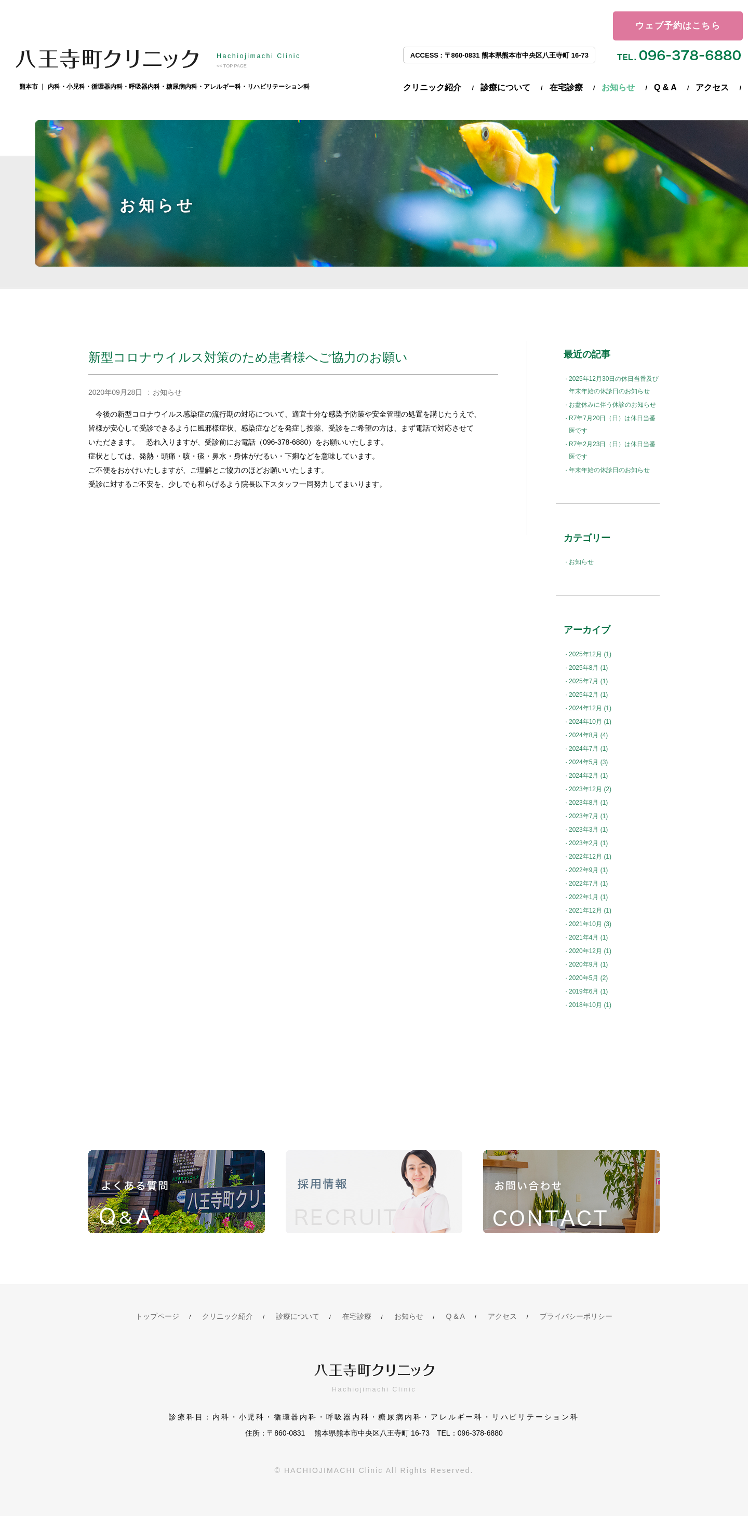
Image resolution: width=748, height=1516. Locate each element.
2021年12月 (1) (590, 910)
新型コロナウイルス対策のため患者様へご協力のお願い (248, 357)
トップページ (157, 1316)
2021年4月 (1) (588, 937)
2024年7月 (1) (588, 748)
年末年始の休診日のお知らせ (609, 470)
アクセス (712, 87)
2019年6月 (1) (588, 991)
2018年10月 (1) (590, 1005)
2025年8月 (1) (588, 667)
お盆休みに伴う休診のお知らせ (612, 404)
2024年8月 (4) (588, 735)
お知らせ (618, 87)
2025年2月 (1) (588, 694)
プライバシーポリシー (576, 1316)
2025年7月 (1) (588, 681)
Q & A (665, 87)
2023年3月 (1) (588, 829)
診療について (505, 87)
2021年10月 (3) (590, 924)
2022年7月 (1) (588, 883)
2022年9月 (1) (588, 870)
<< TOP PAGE (232, 65)
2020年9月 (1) (588, 964)
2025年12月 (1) (590, 654)
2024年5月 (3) (588, 762)
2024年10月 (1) (590, 721)
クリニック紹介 (432, 87)
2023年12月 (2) (590, 789)
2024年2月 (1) (588, 775)
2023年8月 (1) (588, 802)
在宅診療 (566, 87)
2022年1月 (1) (588, 897)
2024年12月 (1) (590, 708)
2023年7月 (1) (588, 816)
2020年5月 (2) (588, 978)
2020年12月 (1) (590, 951)
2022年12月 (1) (590, 856)
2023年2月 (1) (588, 843)
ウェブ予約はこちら (677, 26)
